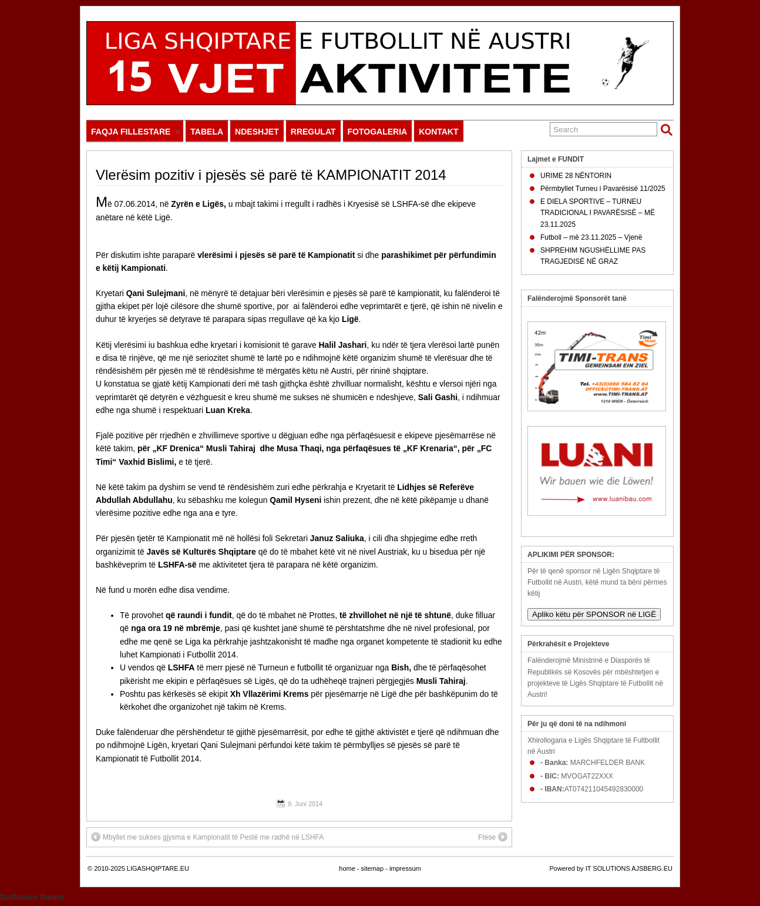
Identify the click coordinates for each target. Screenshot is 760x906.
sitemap (372, 868)
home (347, 868)
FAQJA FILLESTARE (135, 134)
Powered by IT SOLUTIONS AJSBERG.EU (611, 868)
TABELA (206, 131)
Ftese (492, 836)
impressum (405, 868)
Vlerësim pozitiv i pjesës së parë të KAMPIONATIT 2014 (271, 175)
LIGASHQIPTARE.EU (158, 868)
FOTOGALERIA (378, 131)
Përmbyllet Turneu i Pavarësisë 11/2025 (602, 188)
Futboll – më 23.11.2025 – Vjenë (591, 237)
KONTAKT (438, 131)
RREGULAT (313, 131)
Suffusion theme (32, 897)
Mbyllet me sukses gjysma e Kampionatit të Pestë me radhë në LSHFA (207, 836)
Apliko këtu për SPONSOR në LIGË (594, 614)
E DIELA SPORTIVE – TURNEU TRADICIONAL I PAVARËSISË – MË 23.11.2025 (597, 212)
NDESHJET (257, 131)
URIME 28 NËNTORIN (575, 176)
